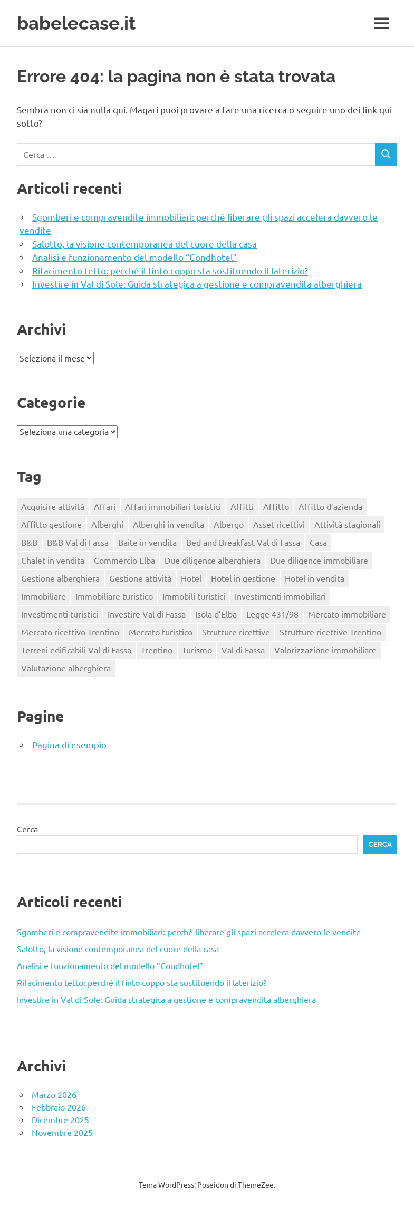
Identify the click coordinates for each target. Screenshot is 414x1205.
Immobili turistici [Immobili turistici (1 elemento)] (193, 596)
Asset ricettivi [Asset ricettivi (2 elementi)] (279, 524)
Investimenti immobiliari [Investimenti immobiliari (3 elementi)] (280, 596)
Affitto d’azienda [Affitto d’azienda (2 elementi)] (330, 506)
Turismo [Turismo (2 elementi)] (197, 649)
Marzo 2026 (54, 1094)
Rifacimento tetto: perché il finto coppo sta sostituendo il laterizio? (170, 270)
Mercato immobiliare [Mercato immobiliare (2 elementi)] (347, 614)
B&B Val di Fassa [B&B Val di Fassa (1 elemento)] (78, 542)
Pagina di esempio (69, 744)
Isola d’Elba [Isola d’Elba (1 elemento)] (216, 614)
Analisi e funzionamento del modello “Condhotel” (134, 256)
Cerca (27, 828)
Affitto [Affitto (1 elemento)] (276, 506)
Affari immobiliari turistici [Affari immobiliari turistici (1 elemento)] (173, 506)
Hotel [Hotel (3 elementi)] (191, 578)
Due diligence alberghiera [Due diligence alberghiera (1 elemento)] (213, 560)
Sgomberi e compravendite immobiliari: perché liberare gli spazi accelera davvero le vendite (189, 931)
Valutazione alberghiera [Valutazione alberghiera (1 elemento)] (66, 667)
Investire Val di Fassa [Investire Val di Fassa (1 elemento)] (147, 614)
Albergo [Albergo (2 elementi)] (229, 524)
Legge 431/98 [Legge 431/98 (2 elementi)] (272, 614)
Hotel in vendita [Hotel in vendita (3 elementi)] (314, 578)
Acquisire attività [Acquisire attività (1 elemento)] (52, 506)
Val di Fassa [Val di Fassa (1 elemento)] (243, 649)
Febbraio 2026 (59, 1107)
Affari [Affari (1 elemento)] (104, 506)
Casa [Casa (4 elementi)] (318, 542)
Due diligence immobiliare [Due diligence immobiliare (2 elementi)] (319, 560)
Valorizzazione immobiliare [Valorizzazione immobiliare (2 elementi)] (325, 649)
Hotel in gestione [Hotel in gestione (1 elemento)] (243, 578)
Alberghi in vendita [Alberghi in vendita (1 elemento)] (168, 524)
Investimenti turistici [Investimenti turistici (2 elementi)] (59, 614)
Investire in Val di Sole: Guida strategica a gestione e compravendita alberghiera (197, 283)
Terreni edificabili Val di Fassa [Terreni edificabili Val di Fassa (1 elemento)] (76, 649)
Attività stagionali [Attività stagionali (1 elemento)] (347, 524)
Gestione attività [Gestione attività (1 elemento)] (140, 578)
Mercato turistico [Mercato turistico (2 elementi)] (160, 632)
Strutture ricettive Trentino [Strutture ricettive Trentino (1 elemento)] (330, 632)
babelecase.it (76, 23)
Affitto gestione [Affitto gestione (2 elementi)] (51, 524)
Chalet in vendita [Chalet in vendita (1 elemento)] (52, 560)
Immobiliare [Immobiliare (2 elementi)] (43, 596)
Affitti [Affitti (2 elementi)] (242, 506)
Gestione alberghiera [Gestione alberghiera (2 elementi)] (60, 578)
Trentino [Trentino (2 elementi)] (156, 649)
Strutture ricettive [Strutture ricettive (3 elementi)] (236, 632)
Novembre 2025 (62, 1132)
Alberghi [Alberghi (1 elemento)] (107, 524)
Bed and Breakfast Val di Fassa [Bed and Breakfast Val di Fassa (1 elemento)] (243, 542)
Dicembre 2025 (60, 1119)
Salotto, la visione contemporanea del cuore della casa (144, 243)
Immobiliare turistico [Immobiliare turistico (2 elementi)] (114, 596)
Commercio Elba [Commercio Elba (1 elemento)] (124, 560)
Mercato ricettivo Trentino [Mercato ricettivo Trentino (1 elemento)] (70, 632)
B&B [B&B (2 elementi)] (29, 542)
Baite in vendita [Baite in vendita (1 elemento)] (147, 542)
